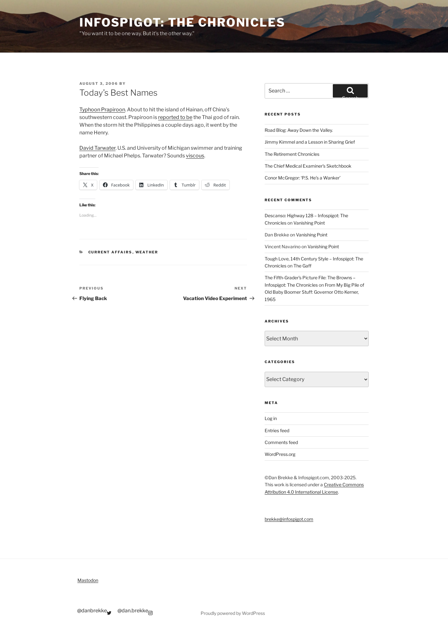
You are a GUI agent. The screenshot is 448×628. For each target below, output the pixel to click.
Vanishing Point (309, 223)
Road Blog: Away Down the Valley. (299, 130)
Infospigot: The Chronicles (182, 22)
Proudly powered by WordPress (233, 613)
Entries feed (277, 430)
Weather (146, 252)
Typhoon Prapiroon (102, 110)
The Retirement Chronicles (292, 154)
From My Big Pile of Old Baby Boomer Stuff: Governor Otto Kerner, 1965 (314, 292)
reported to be (175, 117)
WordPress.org (280, 454)
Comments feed (281, 442)
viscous (195, 156)
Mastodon (87, 580)
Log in (271, 418)
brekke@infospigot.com (289, 519)
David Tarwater (97, 148)
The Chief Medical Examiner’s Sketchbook (308, 166)
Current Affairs (110, 252)
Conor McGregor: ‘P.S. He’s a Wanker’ (302, 177)
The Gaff (302, 265)
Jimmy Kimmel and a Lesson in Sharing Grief (310, 142)
